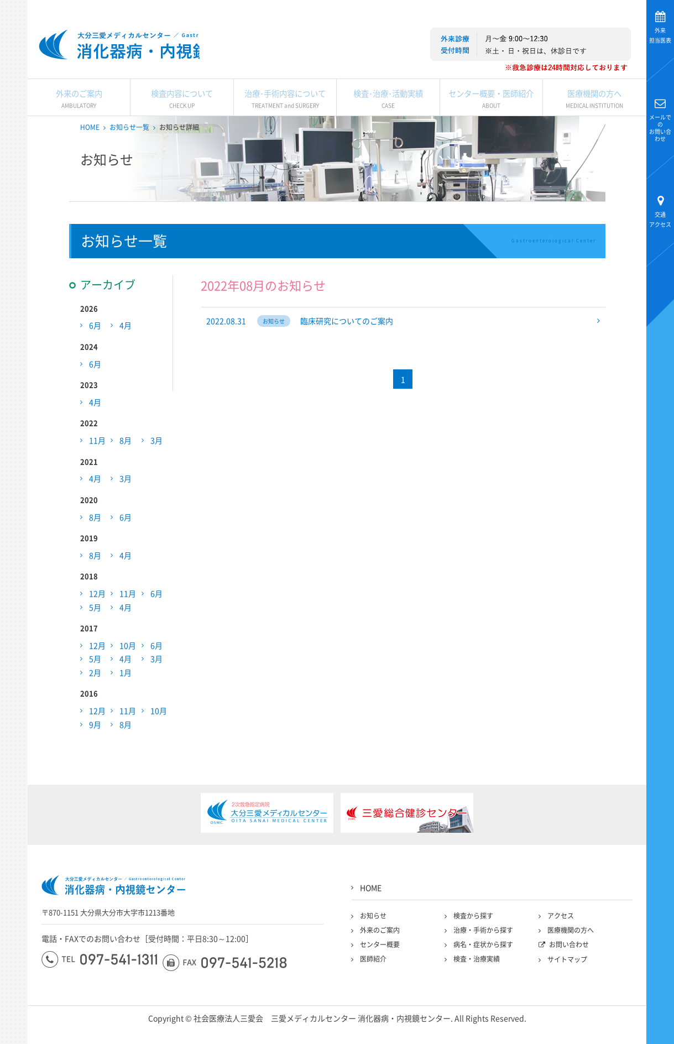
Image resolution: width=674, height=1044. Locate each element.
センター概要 (380, 967)
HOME (90, 150)
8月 (125, 462)
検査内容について (181, 118)
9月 (95, 746)
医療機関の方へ (594, 118)
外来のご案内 (79, 118)
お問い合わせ (660, 127)
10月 (127, 668)
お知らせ (373, 938)
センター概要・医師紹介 (491, 118)
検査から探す (473, 938)
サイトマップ (567, 982)
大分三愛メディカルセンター (14, 145)
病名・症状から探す (483, 967)
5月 (95, 629)
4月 (125, 347)
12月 (97, 616)
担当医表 (660, 35)
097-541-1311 (99, 982)
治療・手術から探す (483, 953)
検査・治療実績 (476, 981)
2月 (95, 695)
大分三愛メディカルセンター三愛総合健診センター (156, 53)
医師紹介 (373, 981)
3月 (156, 462)
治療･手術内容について (285, 118)
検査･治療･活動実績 (388, 118)
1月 (125, 695)
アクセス (660, 219)
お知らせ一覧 (129, 150)
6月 (95, 347)
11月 (97, 462)
